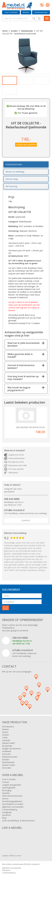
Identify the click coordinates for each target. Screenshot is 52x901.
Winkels (26, 12)
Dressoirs (6, 761)
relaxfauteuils (25, 31)
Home (5, 31)
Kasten (5, 739)
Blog (4, 825)
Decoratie (6, 775)
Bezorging (6, 797)
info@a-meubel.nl (14, 517)
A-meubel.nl (35, 871)
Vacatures (6, 822)
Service (5, 805)
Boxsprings (7, 753)
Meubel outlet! (8, 750)
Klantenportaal (41, 12)
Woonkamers (8, 733)
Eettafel (5, 766)
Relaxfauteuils (8, 769)
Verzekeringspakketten (12, 808)
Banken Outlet (8, 772)
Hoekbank (6, 758)
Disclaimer (6, 877)
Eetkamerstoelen (9, 764)
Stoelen (5, 742)
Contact (26, 527)
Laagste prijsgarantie (11, 792)
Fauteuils (6, 747)
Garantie (6, 800)
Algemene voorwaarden (13, 814)
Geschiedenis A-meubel (12, 811)
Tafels (5, 744)
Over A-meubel (11, 12)
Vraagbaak (7, 819)
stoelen (13, 31)
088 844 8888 (11, 506)
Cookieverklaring (9, 816)
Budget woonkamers (11, 755)
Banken (5, 736)
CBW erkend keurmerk (12, 803)
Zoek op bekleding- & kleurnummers (18, 827)
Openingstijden (9, 794)
